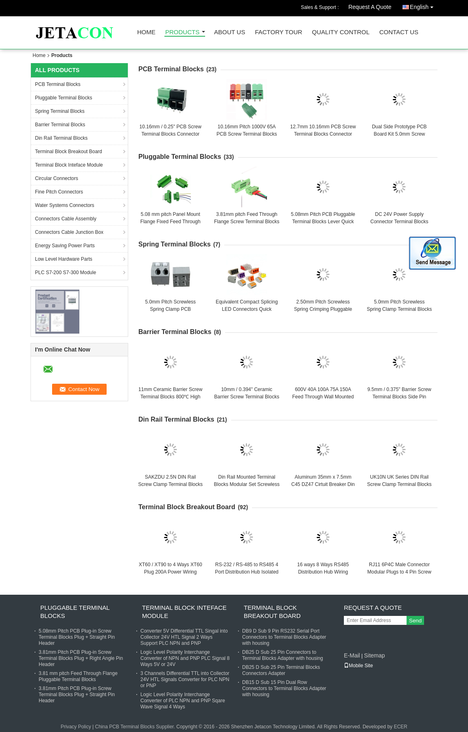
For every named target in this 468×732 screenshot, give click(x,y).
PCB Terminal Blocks (58, 84)
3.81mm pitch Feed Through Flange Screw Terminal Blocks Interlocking (247, 221)
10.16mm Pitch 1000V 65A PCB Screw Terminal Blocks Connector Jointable (247, 134)
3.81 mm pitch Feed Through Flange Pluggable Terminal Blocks (78, 676)
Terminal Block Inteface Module (69, 165)
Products (182, 32)
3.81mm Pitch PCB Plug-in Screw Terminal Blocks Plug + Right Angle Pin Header (81, 658)
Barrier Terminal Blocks (60, 124)
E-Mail (352, 655)
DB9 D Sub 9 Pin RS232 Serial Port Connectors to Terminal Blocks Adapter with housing (284, 637)
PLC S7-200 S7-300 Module (65, 272)
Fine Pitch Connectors (59, 192)
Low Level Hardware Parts (63, 259)
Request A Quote (369, 7)
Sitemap (374, 655)
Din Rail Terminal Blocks (61, 138)
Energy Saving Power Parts (65, 245)
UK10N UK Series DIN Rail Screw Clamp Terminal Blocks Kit (399, 484)
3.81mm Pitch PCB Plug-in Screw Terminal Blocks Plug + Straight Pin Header (77, 694)
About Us (229, 32)
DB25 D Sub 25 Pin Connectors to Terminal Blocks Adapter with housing (282, 655)
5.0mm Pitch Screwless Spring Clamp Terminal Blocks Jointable (399, 309)
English (423, 5)
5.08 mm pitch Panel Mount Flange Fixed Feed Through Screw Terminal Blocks (170, 221)
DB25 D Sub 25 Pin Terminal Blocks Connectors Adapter (281, 670)
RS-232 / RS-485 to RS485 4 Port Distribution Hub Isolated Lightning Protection (246, 572)
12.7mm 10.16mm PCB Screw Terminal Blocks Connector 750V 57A (323, 134)
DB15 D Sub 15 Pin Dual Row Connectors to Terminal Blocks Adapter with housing (284, 688)
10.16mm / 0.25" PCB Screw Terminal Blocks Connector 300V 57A (170, 134)
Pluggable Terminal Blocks (63, 98)
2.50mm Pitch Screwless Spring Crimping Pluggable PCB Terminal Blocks (323, 309)
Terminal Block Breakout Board (68, 151)
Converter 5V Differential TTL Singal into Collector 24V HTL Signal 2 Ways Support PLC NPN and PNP (184, 637)
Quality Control (341, 32)
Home (146, 32)
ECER (400, 727)
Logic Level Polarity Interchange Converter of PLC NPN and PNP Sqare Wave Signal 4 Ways (182, 701)
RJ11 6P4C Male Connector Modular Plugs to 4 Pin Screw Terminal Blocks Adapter (399, 572)
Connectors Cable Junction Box (69, 232)
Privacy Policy (76, 727)
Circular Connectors (56, 178)
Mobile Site (358, 665)
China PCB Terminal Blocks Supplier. (135, 727)
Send (415, 621)
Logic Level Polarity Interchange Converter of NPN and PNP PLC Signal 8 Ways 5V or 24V (185, 658)
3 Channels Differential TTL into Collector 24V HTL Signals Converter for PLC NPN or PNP (185, 679)
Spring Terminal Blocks (60, 111)
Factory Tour (278, 32)
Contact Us (398, 32)
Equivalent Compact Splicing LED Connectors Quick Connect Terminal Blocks (247, 309)
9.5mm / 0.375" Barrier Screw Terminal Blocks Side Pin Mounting (399, 397)
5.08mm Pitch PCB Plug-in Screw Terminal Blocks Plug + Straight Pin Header (77, 637)
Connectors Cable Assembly (65, 219)
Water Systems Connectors (64, 205)
